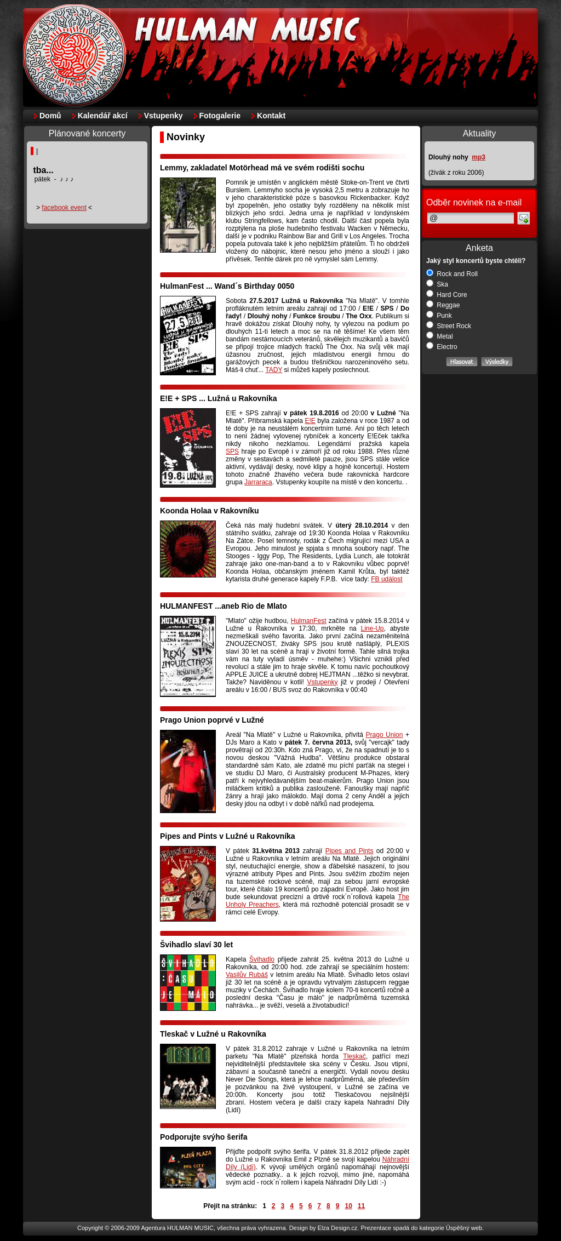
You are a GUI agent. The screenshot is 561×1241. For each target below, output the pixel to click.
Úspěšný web (464, 1228)
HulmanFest (309, 621)
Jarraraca (258, 482)
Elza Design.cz (338, 1228)
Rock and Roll (452, 274)
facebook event (64, 207)
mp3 (478, 157)
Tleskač (354, 1056)
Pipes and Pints (349, 851)
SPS (232, 451)
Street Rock (448, 326)
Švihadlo (261, 959)
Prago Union (384, 735)
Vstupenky (163, 115)
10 (348, 1206)
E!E (310, 421)
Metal (439, 336)
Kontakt (271, 115)
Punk (439, 315)
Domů (50, 115)
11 (361, 1206)
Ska (437, 284)
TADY (273, 370)
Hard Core (446, 295)
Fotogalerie (220, 115)
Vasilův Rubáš (247, 975)
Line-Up (372, 628)
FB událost (386, 579)
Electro (441, 347)
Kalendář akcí (103, 115)
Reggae (443, 305)
